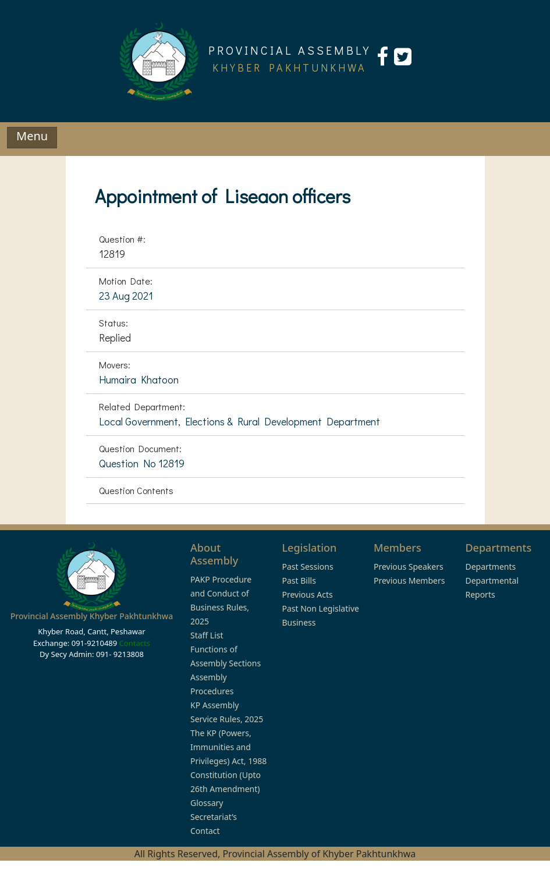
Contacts (134, 643)
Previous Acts (307, 594)
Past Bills (298, 580)
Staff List (206, 635)
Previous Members (409, 580)
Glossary (206, 802)
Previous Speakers (408, 566)
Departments (490, 566)
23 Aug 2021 (126, 296)
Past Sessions (307, 566)
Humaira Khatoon (139, 379)
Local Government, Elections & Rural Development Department (239, 421)
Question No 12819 (141, 463)
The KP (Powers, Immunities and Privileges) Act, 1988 (228, 746)
